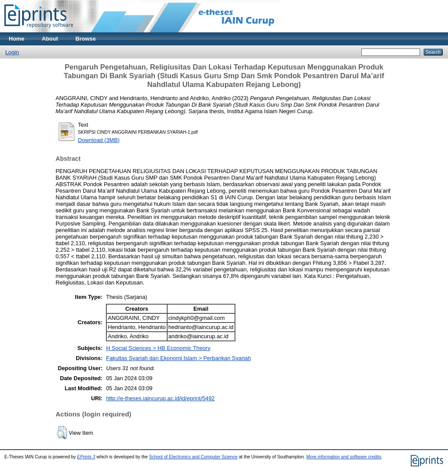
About (50, 38)
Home (16, 38)
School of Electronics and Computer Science (193, 456)
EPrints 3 (86, 456)
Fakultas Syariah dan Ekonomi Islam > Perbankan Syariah (178, 358)
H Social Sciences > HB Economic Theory (158, 348)
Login (12, 52)
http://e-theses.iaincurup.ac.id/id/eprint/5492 (160, 398)
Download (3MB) (98, 140)
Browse (86, 38)
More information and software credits (343, 456)
